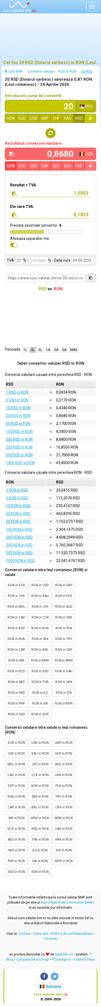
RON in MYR (64, 703)
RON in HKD (16, 693)
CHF (56, 118)
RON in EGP (16, 628)
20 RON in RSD (18, 513)
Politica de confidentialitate (72, 934)
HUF (79, 166)
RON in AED (16, 682)
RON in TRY (63, 639)
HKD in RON (16, 850)
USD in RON (40, 743)
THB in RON (40, 839)
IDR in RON (64, 850)
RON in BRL (40, 650)
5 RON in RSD (17, 498)
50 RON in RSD (18, 521)
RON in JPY (40, 607)
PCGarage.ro (61, 959)
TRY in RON (63, 796)
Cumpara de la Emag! (32, 959)
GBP (44, 118)
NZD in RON (16, 829)
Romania (50, 986)
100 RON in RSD (19, 529)
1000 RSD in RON (20, 463)
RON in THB (40, 682)
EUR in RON (16, 743)
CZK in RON (40, 775)
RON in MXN (64, 660)
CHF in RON (16, 753)
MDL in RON (16, 764)
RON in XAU (40, 596)
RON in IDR (64, 693)
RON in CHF (16, 596)
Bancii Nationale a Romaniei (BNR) (67, 902)
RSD (79, 118)
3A (56, 350)
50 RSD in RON (18, 423)
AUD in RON (63, 764)
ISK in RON (40, 861)
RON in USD (40, 585)
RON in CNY (63, 650)
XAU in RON (40, 753)
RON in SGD (16, 714)
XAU (67, 118)
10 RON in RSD (18, 506)
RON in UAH (63, 671)
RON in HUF (63, 596)
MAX (73, 350)
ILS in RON (40, 850)
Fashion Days (84, 959)
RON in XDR (40, 714)
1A (48, 350)
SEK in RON (40, 796)
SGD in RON (16, 872)
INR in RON (16, 818)
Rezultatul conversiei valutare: (33, 143)
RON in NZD (16, 671)
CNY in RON (63, 807)
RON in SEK (40, 639)
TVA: (11, 260)
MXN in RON (64, 818)
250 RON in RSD (19, 545)
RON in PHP (16, 703)
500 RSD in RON (19, 455)
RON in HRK (63, 682)
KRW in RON (40, 818)
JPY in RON (40, 764)
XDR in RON (40, 872)
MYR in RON (64, 861)
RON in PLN (63, 628)
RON (11, 118)
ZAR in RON (16, 807)
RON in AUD (63, 607)
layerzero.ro (64, 954)
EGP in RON (16, 786)
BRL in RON (40, 807)
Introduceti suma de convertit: (33, 95)
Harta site (40, 934)
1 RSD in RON (17, 392)
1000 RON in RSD (20, 561)
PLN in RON (63, 786)
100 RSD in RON (19, 431)
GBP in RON (63, 743)
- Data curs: (61, 260)
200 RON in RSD (19, 537)
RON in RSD (40, 671)
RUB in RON (16, 796)
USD (33, 118)
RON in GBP (63, 585)
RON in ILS (40, 693)
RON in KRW (40, 660)
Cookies (50, 939)
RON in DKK (63, 617)
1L (25, 350)
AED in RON (16, 839)
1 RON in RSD (17, 490)
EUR (22, 118)
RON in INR (16, 660)
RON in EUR (16, 585)
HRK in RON (63, 839)
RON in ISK (40, 703)
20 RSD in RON (18, 416)
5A (64, 350)
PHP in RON (16, 861)
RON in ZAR (16, 650)
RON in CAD (16, 617)
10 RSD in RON (18, 408)
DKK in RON (63, 775)
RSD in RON (40, 829)
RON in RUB (16, 639)
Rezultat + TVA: (23, 185)
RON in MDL (16, 607)
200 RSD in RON (19, 439)
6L (40, 350)
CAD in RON (16, 775)
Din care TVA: (22, 206)
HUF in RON (63, 753)
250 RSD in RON (19, 447)
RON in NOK (40, 628)
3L (32, 350)
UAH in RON (63, 829)
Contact (24, 934)
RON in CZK (40, 617)
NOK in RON (40, 786)
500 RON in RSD (19, 553)
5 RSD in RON (17, 400)
